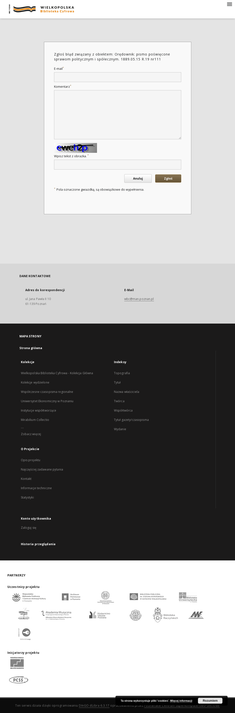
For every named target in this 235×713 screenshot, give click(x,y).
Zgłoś (168, 178)
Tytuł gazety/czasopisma (131, 420)
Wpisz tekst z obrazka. (71, 156)
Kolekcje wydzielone (35, 382)
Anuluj (138, 178)
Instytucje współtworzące (38, 410)
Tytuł (117, 382)
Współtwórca (123, 410)
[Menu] (229, 4)
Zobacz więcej (31, 434)
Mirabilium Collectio (35, 420)
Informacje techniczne (36, 488)
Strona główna (30, 348)
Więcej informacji (181, 700)
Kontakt (26, 479)
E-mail (59, 69)
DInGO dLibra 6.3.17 (94, 705)
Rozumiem (210, 700)
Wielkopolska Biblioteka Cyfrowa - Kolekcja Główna (57, 373)
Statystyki (27, 497)
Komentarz (62, 87)
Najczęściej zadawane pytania (42, 469)
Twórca (119, 401)
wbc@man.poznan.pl (139, 299)
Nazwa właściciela (126, 392)
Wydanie (120, 429)
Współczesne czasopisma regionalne (47, 392)
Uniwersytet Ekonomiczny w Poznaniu (47, 401)
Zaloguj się (29, 528)
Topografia (122, 373)
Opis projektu (31, 460)
